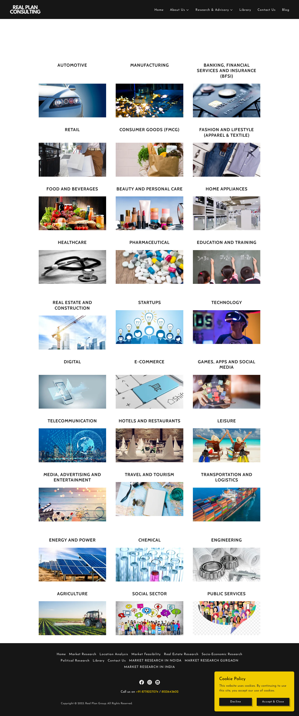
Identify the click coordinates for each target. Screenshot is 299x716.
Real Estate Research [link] (181, 654)
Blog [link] (285, 10)
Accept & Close (273, 709)
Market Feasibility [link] (146, 654)
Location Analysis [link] (114, 654)
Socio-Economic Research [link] (222, 654)
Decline (235, 709)
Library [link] (245, 10)
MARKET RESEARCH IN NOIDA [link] (155, 660)
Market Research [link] (82, 654)
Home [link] (159, 10)
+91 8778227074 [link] (147, 691)
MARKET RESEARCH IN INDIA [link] (149, 667)
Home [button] (61, 654)
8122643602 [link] (170, 691)
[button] (179, 10)
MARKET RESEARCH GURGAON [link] (211, 660)
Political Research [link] (75, 660)
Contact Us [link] (267, 10)
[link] (25, 9)
